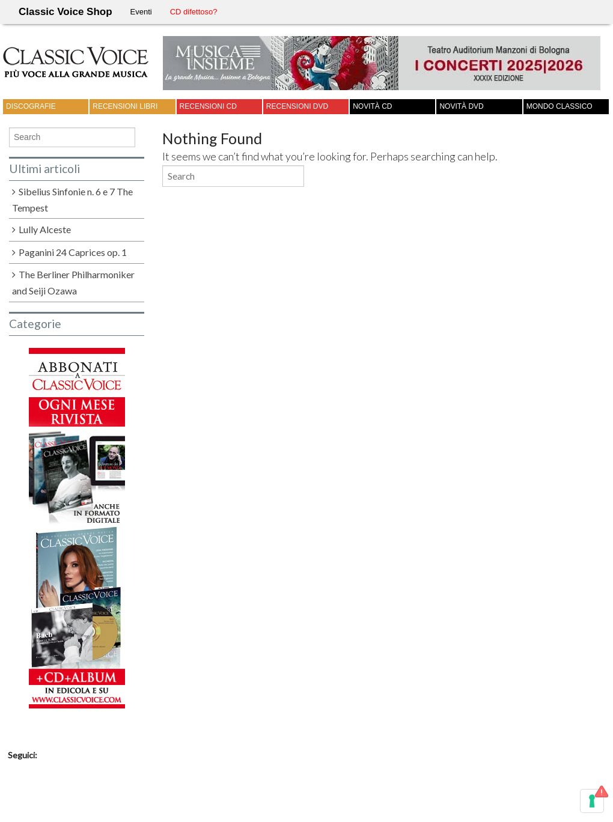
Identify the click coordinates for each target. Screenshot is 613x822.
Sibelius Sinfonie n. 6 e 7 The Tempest (72, 199)
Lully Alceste (45, 229)
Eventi (141, 11)
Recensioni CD (208, 106)
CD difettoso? (194, 11)
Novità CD (372, 106)
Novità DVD (461, 106)
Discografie (31, 106)
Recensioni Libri (125, 106)
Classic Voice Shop (65, 11)
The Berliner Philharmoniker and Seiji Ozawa (73, 282)
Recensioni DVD (297, 106)
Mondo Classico (559, 106)
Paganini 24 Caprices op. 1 (73, 252)
